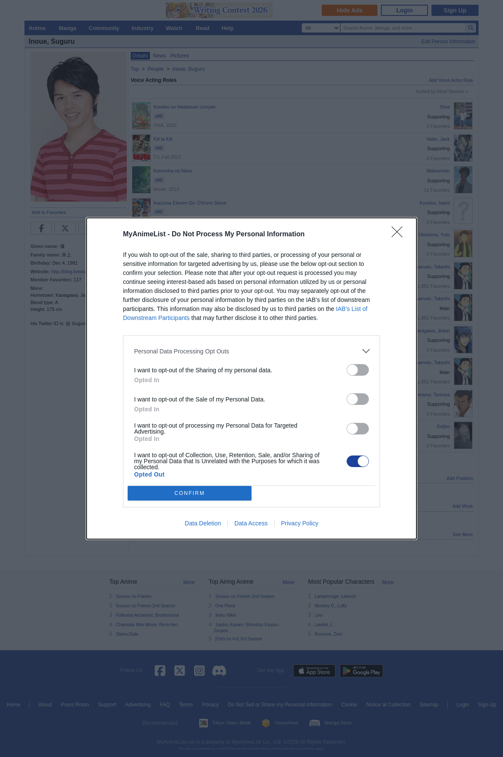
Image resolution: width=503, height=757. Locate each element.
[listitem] (251, 351)
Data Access (251, 523)
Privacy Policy (299, 523)
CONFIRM (190, 493)
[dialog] (251, 378)
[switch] (358, 370)
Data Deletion (203, 523)
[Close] (400, 234)
